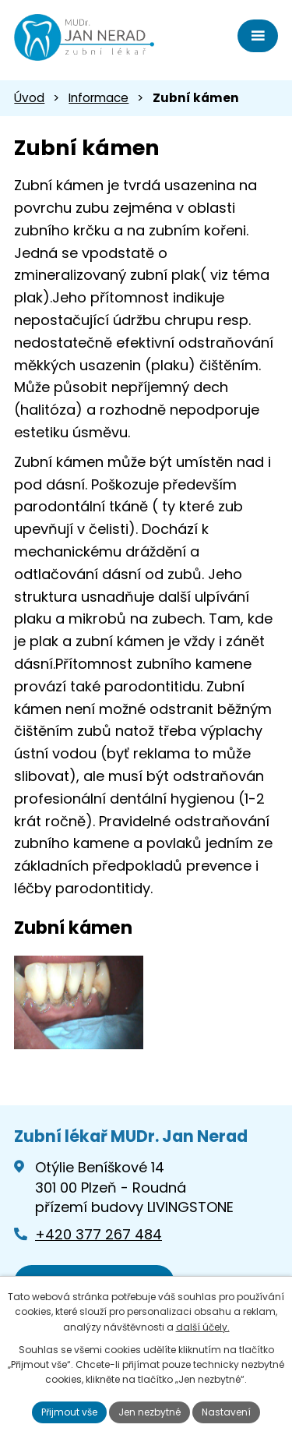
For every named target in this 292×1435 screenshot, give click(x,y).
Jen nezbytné (149, 1412)
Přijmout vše (69, 1412)
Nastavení (226, 1412)
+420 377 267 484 (98, 1234)
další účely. (203, 1327)
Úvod (29, 98)
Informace (98, 98)
